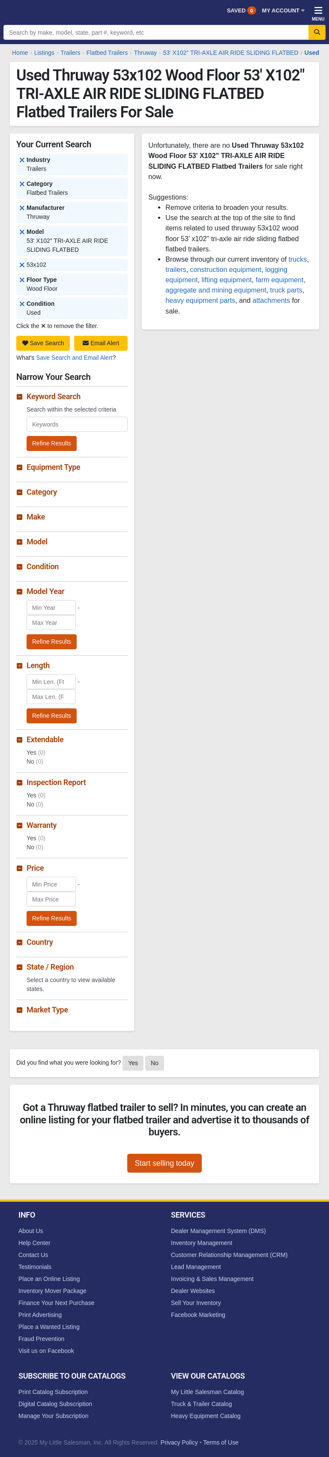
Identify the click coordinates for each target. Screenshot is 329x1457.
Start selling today (164, 1163)
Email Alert (101, 343)
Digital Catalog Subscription (55, 1403)
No (155, 1063)
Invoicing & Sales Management (212, 1278)
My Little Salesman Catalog (207, 1391)
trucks (297, 259)
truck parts (286, 290)
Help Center (34, 1242)
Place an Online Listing (49, 1278)
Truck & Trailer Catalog (201, 1403)
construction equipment (225, 269)
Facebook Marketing (198, 1314)
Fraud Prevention (41, 1338)
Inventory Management (201, 1242)
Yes (133, 1063)
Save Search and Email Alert (74, 357)
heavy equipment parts (200, 300)
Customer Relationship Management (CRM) (229, 1254)
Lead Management (196, 1266)
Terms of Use (220, 1442)
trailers (175, 269)
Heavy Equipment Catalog (206, 1415)
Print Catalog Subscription (53, 1391)
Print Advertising (40, 1314)
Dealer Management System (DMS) (218, 1230)
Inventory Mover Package (52, 1290)
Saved (241, 10)
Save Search (43, 343)
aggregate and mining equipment (215, 290)
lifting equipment (226, 280)
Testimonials (34, 1266)
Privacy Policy (179, 1442)
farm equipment (280, 280)
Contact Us (33, 1254)
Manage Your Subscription (53, 1415)
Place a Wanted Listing (49, 1326)
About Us (30, 1230)
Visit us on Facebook (46, 1350)
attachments (271, 300)
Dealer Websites (193, 1290)
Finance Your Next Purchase (56, 1302)
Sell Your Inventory (196, 1302)
